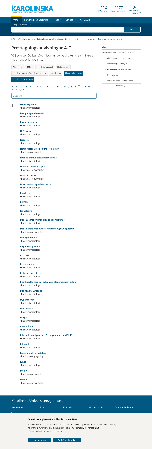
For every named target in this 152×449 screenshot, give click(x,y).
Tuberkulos (25, 326)
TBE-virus (25, 131)
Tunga (23, 361)
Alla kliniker (18, 67)
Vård (21, 39)
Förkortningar (112, 75)
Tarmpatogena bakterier (32, 113)
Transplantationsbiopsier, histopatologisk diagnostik (47, 228)
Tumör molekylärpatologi (33, 352)
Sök (132, 29)
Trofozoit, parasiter (30, 273)
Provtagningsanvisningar (109, 39)
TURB (23, 370)
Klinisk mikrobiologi (73, 73)
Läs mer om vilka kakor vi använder (45, 431)
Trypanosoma (27, 299)
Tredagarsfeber (28, 237)
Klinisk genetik (63, 67)
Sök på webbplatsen (23, 29)
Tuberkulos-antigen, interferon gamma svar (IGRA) (46, 335)
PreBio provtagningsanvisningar (120, 81)
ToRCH (23, 202)
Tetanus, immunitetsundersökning (38, 157)
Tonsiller (24, 193)
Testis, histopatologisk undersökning (39, 148)
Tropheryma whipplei (31, 290)
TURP (22, 379)
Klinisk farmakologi (45, 67)
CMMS (29, 67)
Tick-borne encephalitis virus (35, 184)
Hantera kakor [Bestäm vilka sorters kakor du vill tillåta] (39, 440)
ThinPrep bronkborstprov (33, 166)
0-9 (30, 90)
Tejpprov (24, 139)
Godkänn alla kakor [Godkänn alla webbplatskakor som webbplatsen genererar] (67, 440)
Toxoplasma (26, 210)
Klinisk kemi (56, 73)
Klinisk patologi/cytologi (23, 79)
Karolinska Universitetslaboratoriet (80, 39)
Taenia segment (28, 104)
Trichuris (24, 255)
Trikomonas (26, 264)
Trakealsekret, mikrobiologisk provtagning (41, 219)
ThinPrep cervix (28, 175)
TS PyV (23, 317)
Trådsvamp (25, 308)
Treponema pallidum (30, 246)
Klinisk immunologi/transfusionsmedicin (29, 73)
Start (15, 39)
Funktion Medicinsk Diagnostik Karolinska (44, 39)
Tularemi (24, 344)
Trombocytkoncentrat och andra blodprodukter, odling (48, 281)
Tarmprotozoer (27, 122)
